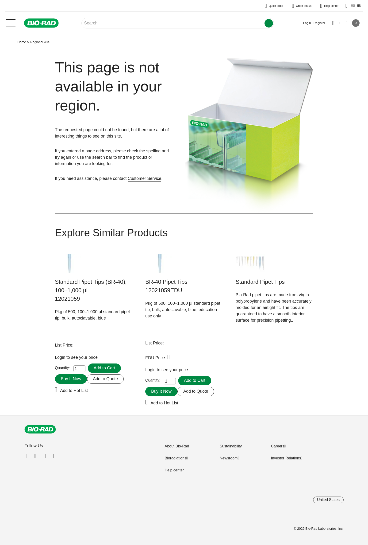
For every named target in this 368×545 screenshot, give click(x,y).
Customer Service (144, 178)
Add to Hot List (74, 390)
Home (21, 42)
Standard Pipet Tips (260, 282)
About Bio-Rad (177, 446)
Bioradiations (175, 458)
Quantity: (62, 368)
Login (60, 357)
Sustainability (231, 446)
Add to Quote (105, 378)
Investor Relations (286, 458)
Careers (277, 446)
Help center (174, 470)
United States (328, 500)
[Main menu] (10, 22)
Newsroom (229, 458)
